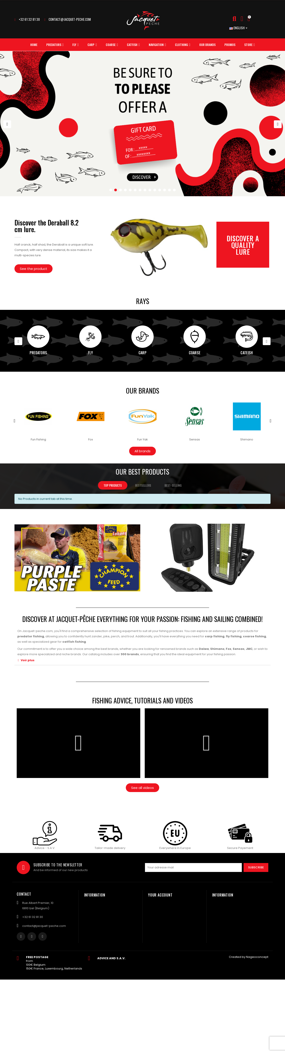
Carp (142, 352)
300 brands (130, 654)
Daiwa (204, 649)
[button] (33, 268)
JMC (249, 649)
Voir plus (28, 660)
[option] (142, 123)
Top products (113, 485)
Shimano (217, 649)
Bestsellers (143, 485)
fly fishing (234, 636)
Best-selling (173, 485)
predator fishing (30, 636)
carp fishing (214, 636)
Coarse (195, 352)
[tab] (142, 660)
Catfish (246, 352)
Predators (38, 352)
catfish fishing (74, 642)
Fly (90, 352)
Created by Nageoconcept (248, 957)
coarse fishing (254, 636)
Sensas (238, 649)
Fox (228, 649)
